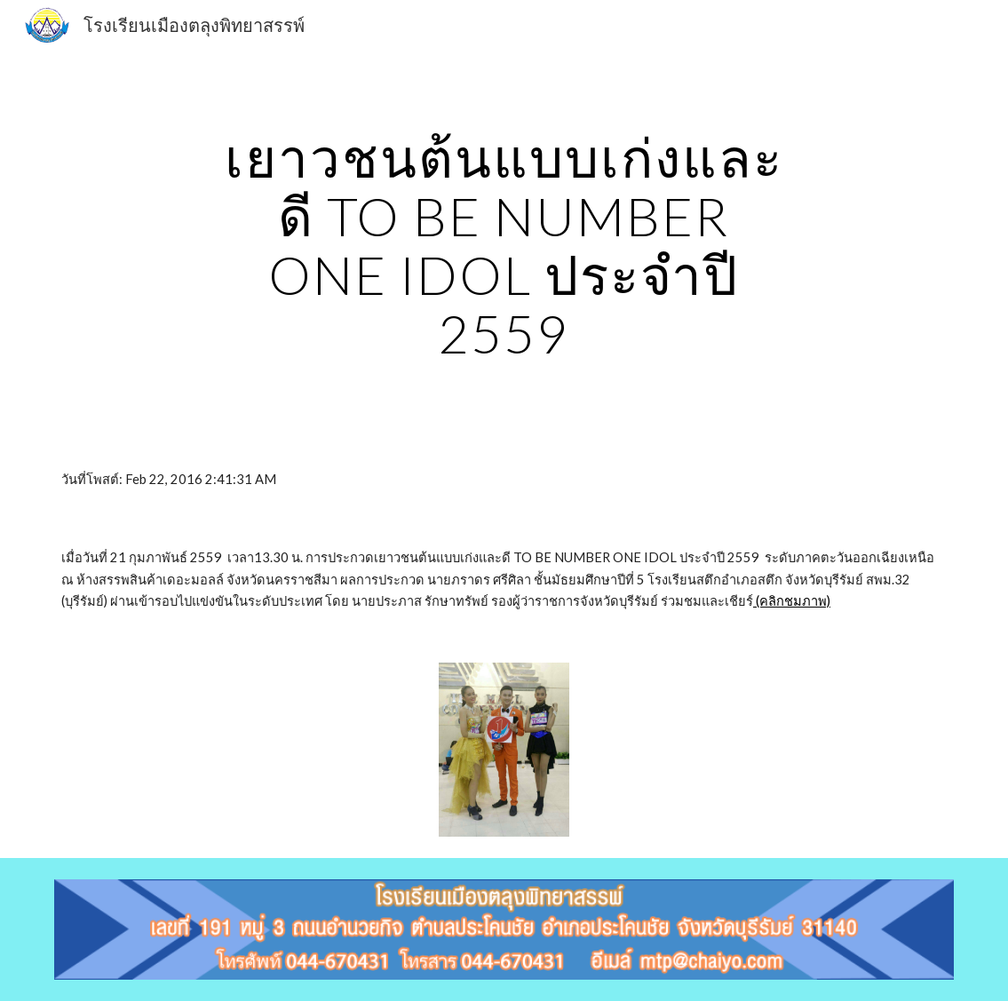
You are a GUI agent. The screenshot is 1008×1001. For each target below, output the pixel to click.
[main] (504, 245)
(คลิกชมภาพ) (791, 600)
